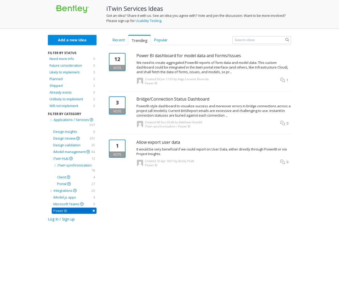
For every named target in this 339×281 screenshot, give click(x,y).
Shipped (72, 85)
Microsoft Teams (74, 204)
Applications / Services (72, 122)
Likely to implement (72, 72)
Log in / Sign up (61, 219)
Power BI (74, 211)
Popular (161, 39)
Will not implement (72, 105)
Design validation (74, 145)
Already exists (72, 92)
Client (76, 177)
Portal (76, 183)
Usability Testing (148, 20)
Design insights (74, 131)
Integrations (72, 190)
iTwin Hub (74, 158)
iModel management (74, 151)
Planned (72, 78)
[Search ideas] (261, 40)
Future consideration (72, 65)
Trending (139, 40)
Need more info (72, 58)
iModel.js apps (74, 197)
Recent (118, 39)
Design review (74, 138)
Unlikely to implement (72, 99)
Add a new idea (72, 39)
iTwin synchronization (74, 168)
